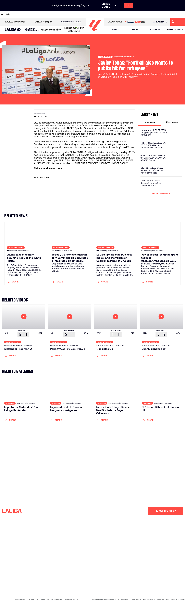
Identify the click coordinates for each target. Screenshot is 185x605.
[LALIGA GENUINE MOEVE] (74, 30)
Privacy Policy (149, 599)
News (135, 30)
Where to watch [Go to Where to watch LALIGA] (71, 22)
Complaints (20, 599)
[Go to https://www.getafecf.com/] (69, 14)
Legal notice (136, 599)
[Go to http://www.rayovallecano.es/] (95, 14)
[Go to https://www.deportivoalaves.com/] (43, 14)
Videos (115, 30)
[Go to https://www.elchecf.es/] (51, 14)
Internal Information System (103, 599)
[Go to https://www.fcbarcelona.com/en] (60, 14)
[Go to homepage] (95, 32)
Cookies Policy (163, 599)
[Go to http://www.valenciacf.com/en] (173, 14)
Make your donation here (48, 168)
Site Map (30, 599)
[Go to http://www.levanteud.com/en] (86, 14)
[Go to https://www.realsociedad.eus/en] (155, 14)
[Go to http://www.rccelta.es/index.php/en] (103, 14)
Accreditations (43, 599)
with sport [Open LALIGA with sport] (43, 22)
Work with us (56, 599)
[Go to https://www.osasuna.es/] (34, 14)
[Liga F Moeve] (50, 30)
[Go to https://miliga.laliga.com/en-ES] (177, 22)
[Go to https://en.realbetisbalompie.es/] (129, 14)
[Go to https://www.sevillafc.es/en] (164, 14)
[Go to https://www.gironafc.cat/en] (77, 14)
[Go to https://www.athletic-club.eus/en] (17, 14)
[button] (12, 30)
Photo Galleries (175, 30)
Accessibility (123, 599)
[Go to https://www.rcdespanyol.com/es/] (112, 14)
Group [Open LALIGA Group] (115, 22)
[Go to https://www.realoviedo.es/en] (147, 14)
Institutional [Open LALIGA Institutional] (15, 22)
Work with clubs (71, 599)
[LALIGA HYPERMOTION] (32, 30)
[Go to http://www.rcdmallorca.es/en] (121, 14)
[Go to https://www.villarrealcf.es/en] (182, 14)
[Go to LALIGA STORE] (135, 22)
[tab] (149, 122)
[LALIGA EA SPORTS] (12, 30)
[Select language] (160, 21)
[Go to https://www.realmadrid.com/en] (138, 14)
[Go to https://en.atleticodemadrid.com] (25, 14)
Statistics (155, 30)
